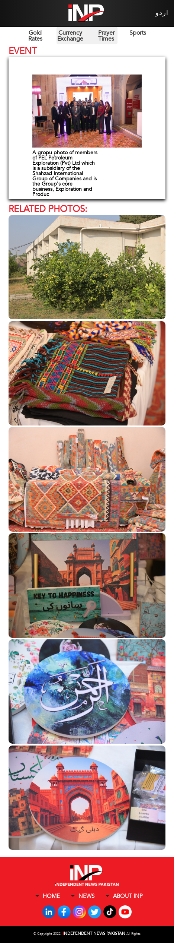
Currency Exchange (70, 36)
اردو (161, 13)
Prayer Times (106, 36)
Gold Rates (35, 36)
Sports (137, 33)
